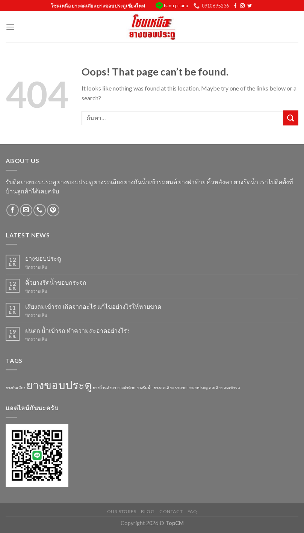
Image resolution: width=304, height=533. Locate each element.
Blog (147, 511)
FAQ (192, 511)
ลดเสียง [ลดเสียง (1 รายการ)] (215, 387)
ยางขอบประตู (43, 258)
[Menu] (10, 27)
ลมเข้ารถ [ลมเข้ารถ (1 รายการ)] (232, 387)
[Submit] (290, 117)
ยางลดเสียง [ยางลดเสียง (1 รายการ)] (164, 387)
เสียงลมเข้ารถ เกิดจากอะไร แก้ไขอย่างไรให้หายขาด (93, 306)
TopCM (174, 523)
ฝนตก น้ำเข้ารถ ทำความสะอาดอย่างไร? (77, 330)
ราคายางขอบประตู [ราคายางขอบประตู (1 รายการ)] (191, 387)
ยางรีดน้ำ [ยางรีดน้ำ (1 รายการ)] (144, 387)
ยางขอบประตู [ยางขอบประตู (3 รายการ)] (59, 384)
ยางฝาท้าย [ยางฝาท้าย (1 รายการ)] (126, 387)
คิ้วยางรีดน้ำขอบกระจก (55, 282)
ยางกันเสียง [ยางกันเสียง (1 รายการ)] (15, 387)
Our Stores (121, 511)
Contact (171, 511)
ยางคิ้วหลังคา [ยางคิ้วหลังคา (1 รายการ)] (104, 387)
